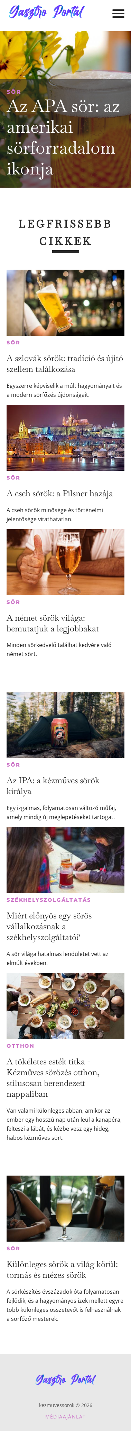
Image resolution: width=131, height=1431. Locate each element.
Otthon (21, 1046)
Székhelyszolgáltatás (49, 900)
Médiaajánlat (65, 1416)
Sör (14, 92)
